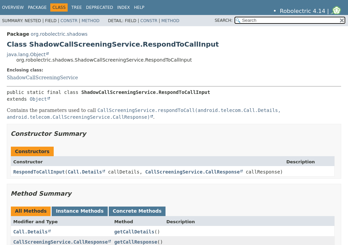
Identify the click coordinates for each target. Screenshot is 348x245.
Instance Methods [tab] (79, 211)
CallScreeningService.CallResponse (192, 172)
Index (123, 7)
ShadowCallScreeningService (42, 77)
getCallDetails (134, 231)
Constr (68, 20)
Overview (13, 7)
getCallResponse (135, 242)
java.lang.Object (26, 54)
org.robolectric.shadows (59, 34)
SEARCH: (224, 20)
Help (139, 7)
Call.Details (85, 172)
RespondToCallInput (39, 172)
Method (91, 20)
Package (37, 7)
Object (38, 99)
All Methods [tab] (31, 211)
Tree (76, 7)
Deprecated (99, 7)
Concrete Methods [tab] (137, 211)
